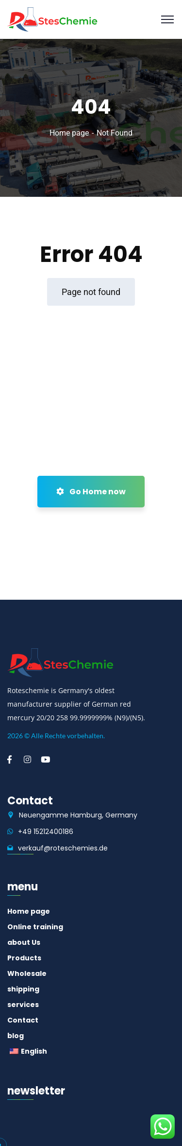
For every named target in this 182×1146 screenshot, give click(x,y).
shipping (23, 989)
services (23, 1004)
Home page (69, 133)
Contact (22, 1020)
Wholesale (27, 973)
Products (24, 958)
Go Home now (91, 491)
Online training (35, 927)
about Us (23, 942)
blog (15, 1036)
